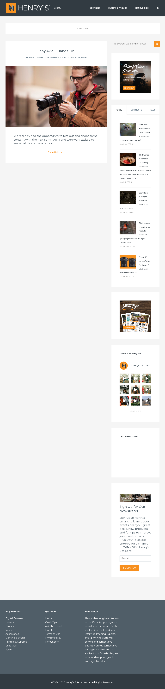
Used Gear (11, 645)
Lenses (10, 622)
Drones (10, 626)
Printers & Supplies (16, 641)
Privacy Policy (53, 637)
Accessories (12, 634)
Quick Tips (51, 622)
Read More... (56, 152)
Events (49, 630)
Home (49, 618)
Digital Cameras (14, 618)
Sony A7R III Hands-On (55, 51)
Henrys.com (52, 641)
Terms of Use (52, 634)
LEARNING (95, 8)
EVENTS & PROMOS (117, 8)
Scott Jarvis (36, 57)
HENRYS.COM (142, 8)
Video (9, 630)
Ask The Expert (53, 626)
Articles (75, 57)
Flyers (9, 649)
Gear (83, 57)
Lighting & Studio (15, 637)
